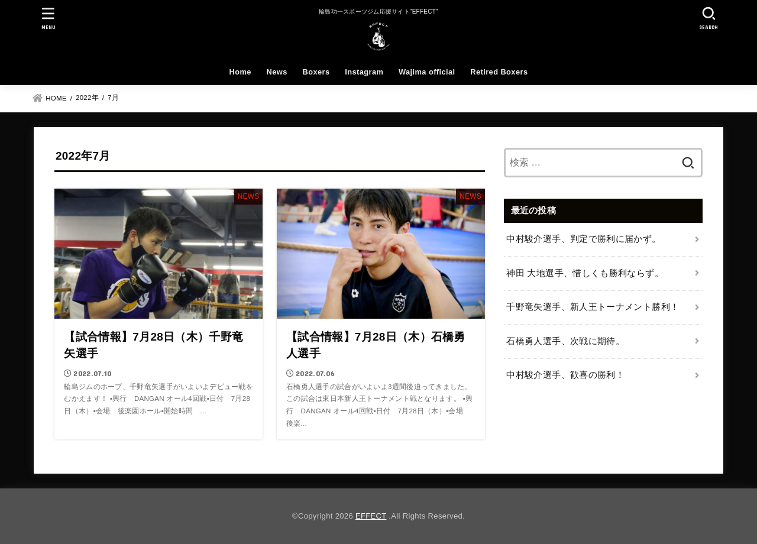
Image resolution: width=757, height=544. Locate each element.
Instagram (364, 71)
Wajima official (427, 71)
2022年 (87, 97)
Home (240, 71)
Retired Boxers (499, 71)
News (277, 71)
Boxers (315, 71)
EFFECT (370, 515)
